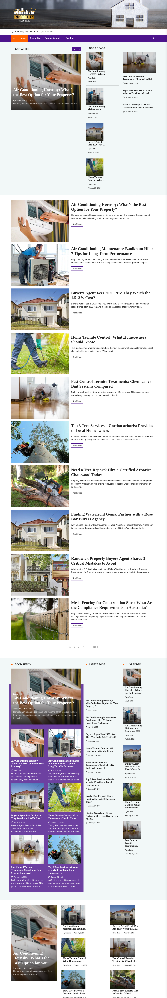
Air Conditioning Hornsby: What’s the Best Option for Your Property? (27, 702)
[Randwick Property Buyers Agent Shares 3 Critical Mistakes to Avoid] (118, 906)
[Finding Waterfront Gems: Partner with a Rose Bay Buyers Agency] (68, 906)
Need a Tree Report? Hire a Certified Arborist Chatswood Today (138, 107)
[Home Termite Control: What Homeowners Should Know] (91, 112)
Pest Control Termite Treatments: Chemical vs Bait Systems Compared (138, 79)
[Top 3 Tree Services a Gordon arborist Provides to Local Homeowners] (68, 887)
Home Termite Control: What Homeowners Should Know (106, 111)
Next (95, 578)
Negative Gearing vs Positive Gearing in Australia (138, 921)
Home (22, 38)
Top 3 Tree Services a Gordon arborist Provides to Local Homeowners (137, 93)
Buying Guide (18, 632)
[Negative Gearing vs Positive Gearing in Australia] (118, 924)
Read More (77, 156)
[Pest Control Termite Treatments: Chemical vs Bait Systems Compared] (139, 62)
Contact (69, 38)
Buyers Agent (53, 38)
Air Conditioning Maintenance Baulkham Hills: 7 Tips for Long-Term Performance (63, 702)
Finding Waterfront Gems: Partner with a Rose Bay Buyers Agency (102, 747)
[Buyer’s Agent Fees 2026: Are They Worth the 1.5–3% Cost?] (91, 94)
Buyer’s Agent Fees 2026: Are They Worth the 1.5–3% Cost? (107, 93)
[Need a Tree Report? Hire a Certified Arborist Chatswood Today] (118, 887)
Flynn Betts (17, 107)
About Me (35, 38)
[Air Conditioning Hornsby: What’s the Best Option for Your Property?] (46, 85)
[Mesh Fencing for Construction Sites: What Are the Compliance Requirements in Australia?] (68, 924)
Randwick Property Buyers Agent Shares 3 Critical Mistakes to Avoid (139, 903)
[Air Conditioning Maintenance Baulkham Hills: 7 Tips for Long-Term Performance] (91, 76)
